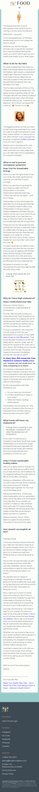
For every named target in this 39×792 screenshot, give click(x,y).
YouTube (6, 736)
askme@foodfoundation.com (14, 761)
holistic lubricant (28, 139)
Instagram (6, 732)
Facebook (6, 739)
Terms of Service (9, 770)
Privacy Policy (8, 774)
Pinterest (6, 743)
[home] (19, 3)
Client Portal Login (10, 721)
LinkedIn (5, 746)
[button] (19, 7)
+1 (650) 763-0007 (9, 757)
